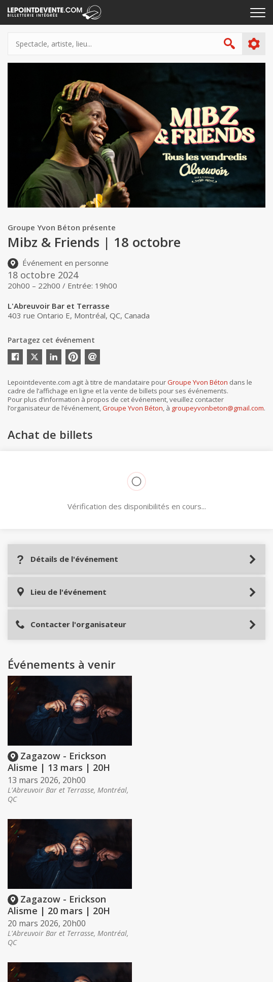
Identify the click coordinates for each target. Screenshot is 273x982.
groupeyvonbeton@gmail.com (218, 408)
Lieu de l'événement (61, 592)
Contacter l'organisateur (70, 624)
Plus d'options (253, 44)
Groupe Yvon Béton (197, 382)
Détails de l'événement (66, 559)
